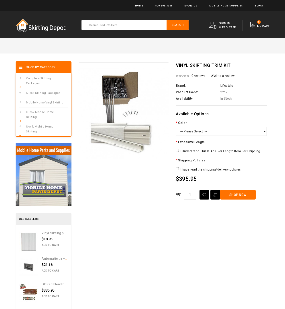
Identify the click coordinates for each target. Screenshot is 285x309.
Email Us (190, 5)
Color (182, 123)
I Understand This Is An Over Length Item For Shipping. (221, 151)
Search (177, 25)
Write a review (223, 76)
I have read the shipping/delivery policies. (211, 169)
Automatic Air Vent (56, 258)
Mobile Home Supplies (226, 5)
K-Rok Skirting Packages (43, 93)
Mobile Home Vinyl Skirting (44, 102)
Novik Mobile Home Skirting (39, 129)
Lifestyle (226, 85)
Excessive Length (191, 142)
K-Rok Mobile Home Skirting (40, 114)
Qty (178, 194)
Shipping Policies (191, 160)
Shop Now (237, 195)
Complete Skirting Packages (38, 81)
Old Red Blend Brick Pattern (62, 284)
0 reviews (198, 76)
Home (139, 5)
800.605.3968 (164, 5)
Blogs (259, 5)
